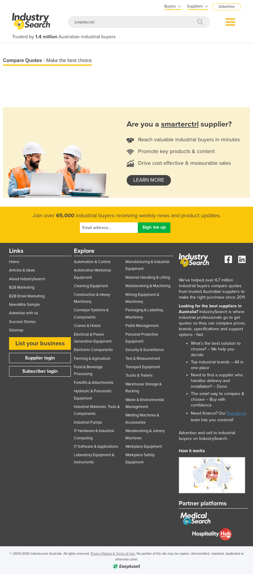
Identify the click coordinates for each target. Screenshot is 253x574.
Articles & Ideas (22, 270)
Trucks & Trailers (139, 375)
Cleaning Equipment (91, 286)
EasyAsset (236, 413)
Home (14, 261)
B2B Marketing (21, 287)
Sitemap (16, 330)
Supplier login (40, 358)
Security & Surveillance (144, 349)
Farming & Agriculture (92, 358)
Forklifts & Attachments (93, 382)
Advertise (227, 6)
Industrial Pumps (88, 422)
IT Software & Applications (96, 446)
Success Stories (22, 321)
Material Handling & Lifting (147, 277)
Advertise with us (23, 313)
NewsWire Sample (24, 304)
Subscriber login (40, 371)
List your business (40, 343)
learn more (148, 180)
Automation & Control (92, 261)
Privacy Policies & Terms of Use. (113, 554)
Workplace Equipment (143, 446)
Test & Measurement (142, 358)
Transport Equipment (142, 367)
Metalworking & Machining (147, 286)
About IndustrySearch (27, 279)
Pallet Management (142, 325)
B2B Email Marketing (27, 296)
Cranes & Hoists (87, 325)
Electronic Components (93, 349)
